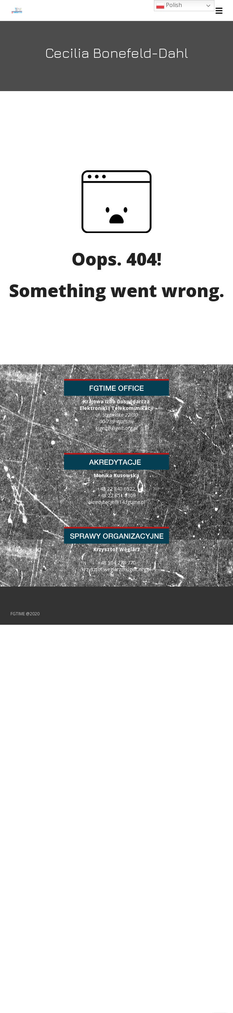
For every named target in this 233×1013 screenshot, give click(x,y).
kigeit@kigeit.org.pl (117, 428)
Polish (169, 5)
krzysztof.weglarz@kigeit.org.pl (116, 569)
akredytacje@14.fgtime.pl (116, 502)
